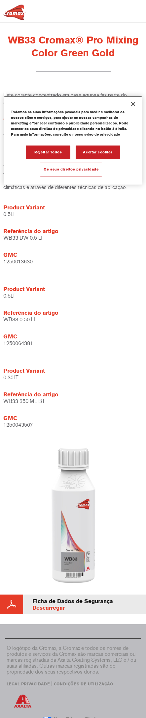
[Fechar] (133, 104)
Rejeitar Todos (48, 152)
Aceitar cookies (98, 152)
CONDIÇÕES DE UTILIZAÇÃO (83, 684)
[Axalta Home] (14, 15)
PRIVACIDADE (35, 684)
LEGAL (13, 684)
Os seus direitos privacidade (71, 169)
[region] (73, 140)
